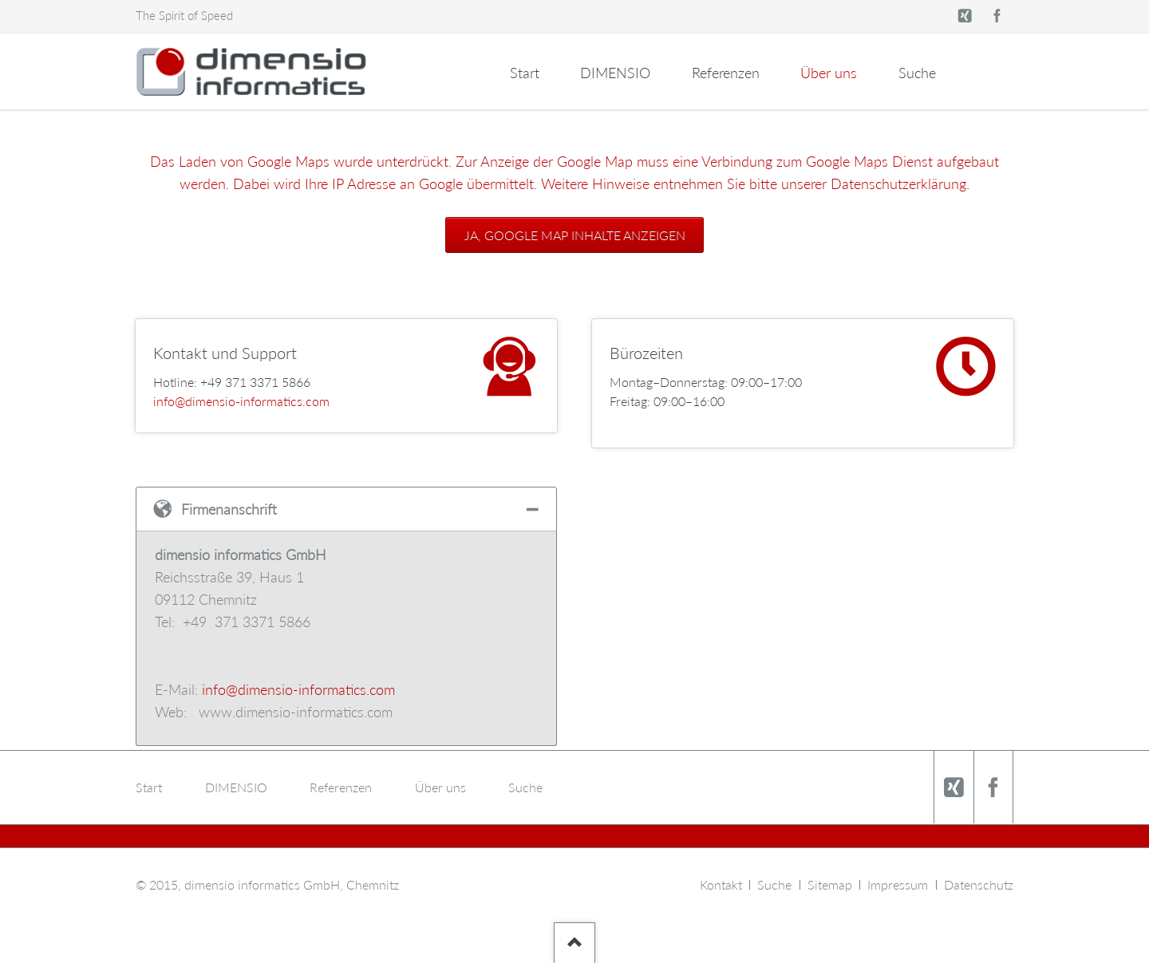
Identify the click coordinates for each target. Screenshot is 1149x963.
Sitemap (829, 884)
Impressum (897, 884)
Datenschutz (978, 884)
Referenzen (726, 72)
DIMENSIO (615, 72)
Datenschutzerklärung (898, 183)
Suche (917, 72)
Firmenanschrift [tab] (229, 509)
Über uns (828, 72)
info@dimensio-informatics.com (241, 400)
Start (524, 72)
